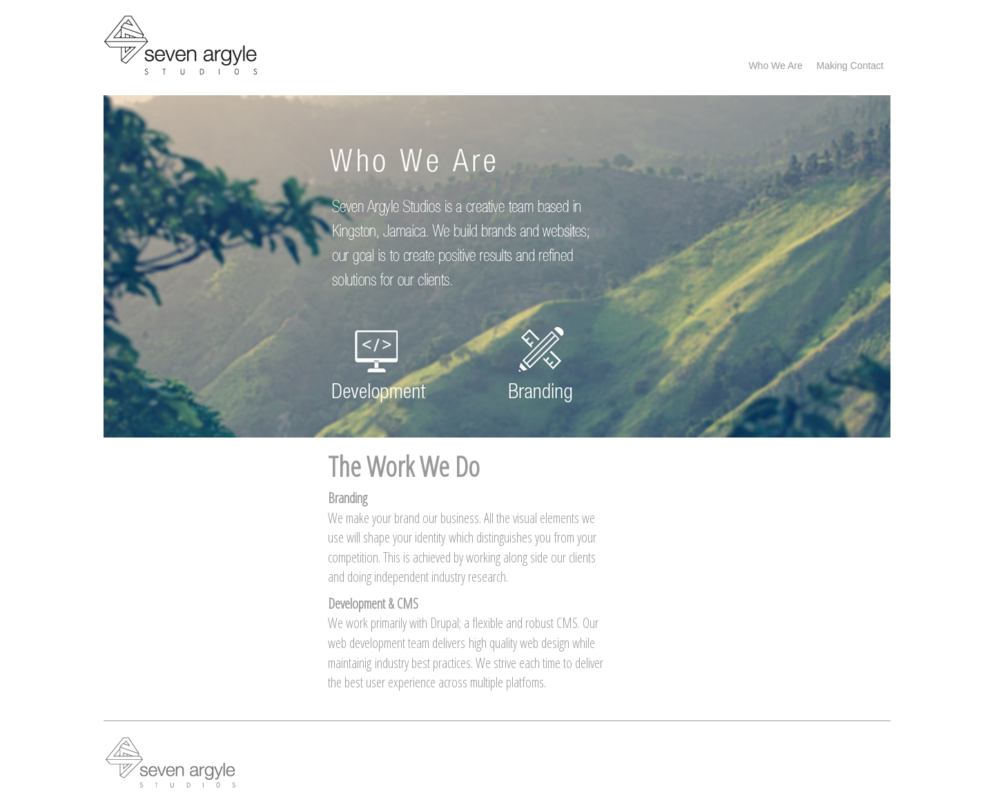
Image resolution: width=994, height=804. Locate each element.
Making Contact (850, 65)
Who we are (775, 65)
